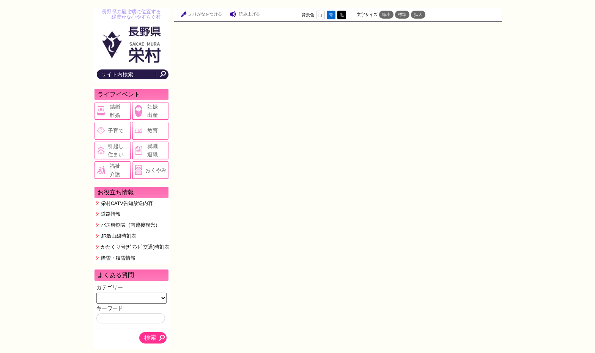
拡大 (418, 14)
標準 (402, 14)
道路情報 (111, 214)
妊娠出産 (152, 111)
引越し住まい (116, 150)
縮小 (386, 14)
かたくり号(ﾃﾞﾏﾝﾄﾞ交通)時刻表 (135, 247)
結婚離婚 (115, 111)
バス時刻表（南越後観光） (130, 225)
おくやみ (156, 170)
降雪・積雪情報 (118, 258)
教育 (152, 131)
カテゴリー (109, 287)
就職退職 (152, 150)
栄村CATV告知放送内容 (127, 203)
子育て (116, 131)
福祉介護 (115, 170)
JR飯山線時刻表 (118, 236)
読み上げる (249, 14)
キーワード (109, 308)
